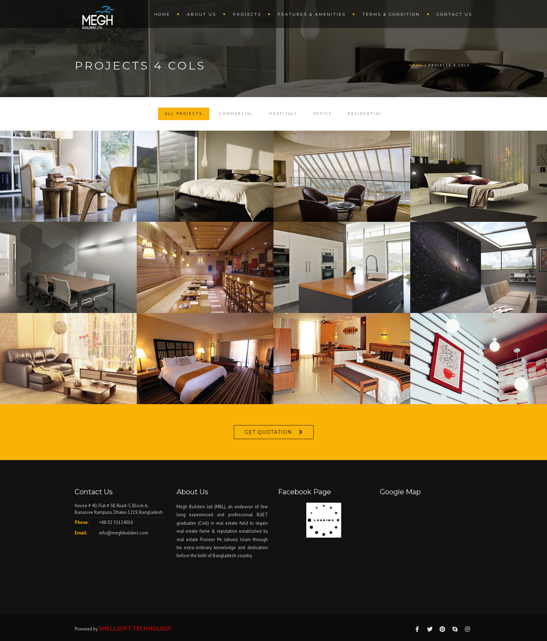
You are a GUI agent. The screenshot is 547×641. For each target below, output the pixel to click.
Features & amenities (312, 14)
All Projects (183, 113)
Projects (247, 14)
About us (201, 14)
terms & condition (391, 14)
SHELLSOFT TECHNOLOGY (135, 628)
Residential (365, 113)
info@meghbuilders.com (123, 533)
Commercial (236, 113)
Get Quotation (268, 432)
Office (322, 113)
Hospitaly (283, 113)
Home (162, 14)
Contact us (454, 14)
